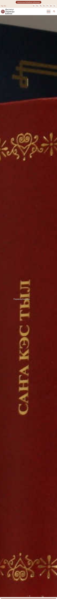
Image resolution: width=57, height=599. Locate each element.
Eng (2, 6)
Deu (5, 6)
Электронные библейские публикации (28, 2)
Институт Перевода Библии (9, 11)
